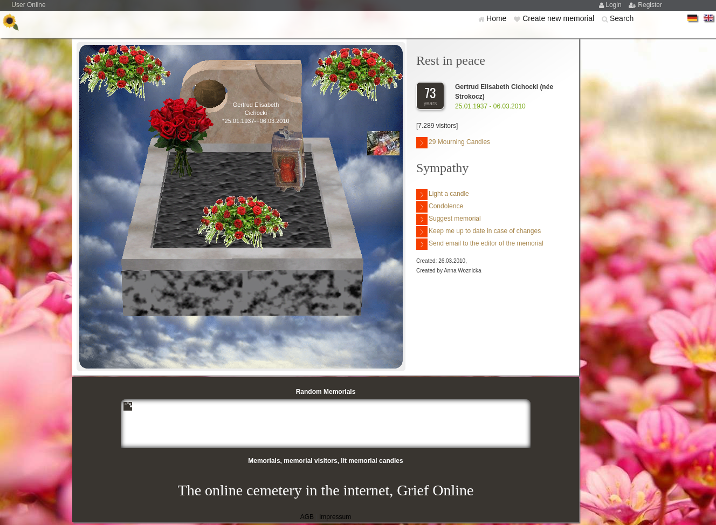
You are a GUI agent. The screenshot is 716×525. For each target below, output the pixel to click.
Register (650, 5)
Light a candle (442, 194)
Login (614, 5)
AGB (307, 517)
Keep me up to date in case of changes (478, 231)
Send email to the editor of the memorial (479, 244)
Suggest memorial (448, 219)
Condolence (439, 207)
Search (622, 18)
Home (497, 18)
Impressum (335, 517)
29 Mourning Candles (453, 142)
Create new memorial (559, 18)
